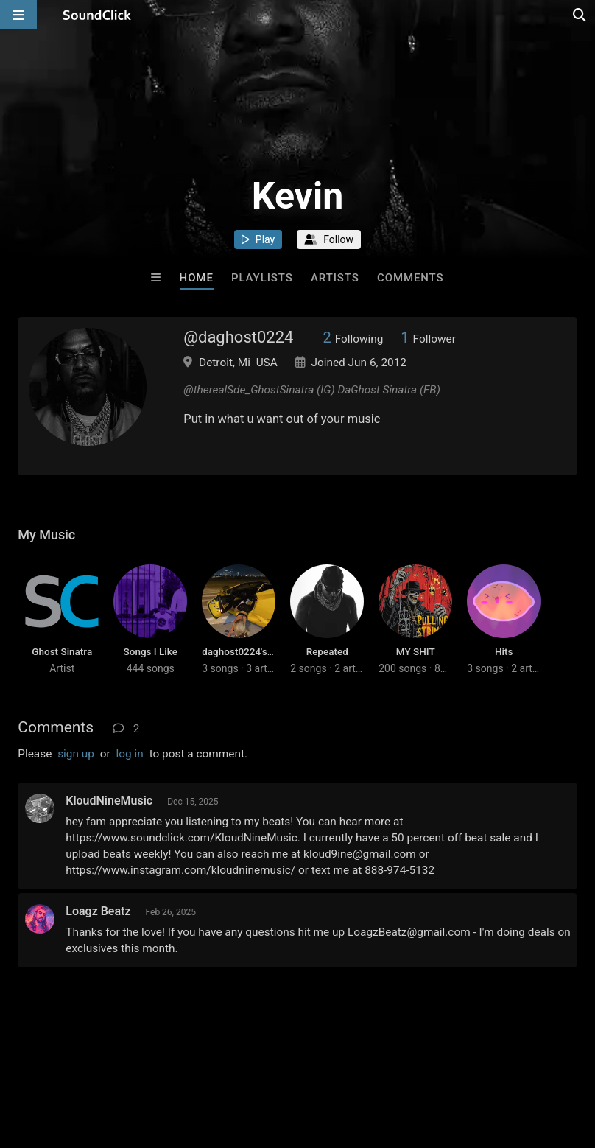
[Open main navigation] (18, 14)
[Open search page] (580, 14)
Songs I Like (150, 651)
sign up (75, 753)
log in (130, 753)
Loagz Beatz (98, 911)
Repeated (327, 651)
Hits (504, 651)
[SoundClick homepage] (97, 15)
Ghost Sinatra (62, 651)
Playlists (262, 277)
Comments (410, 277)
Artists (335, 277)
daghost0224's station (251, 651)
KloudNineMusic (109, 801)
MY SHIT (415, 651)
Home (197, 277)
